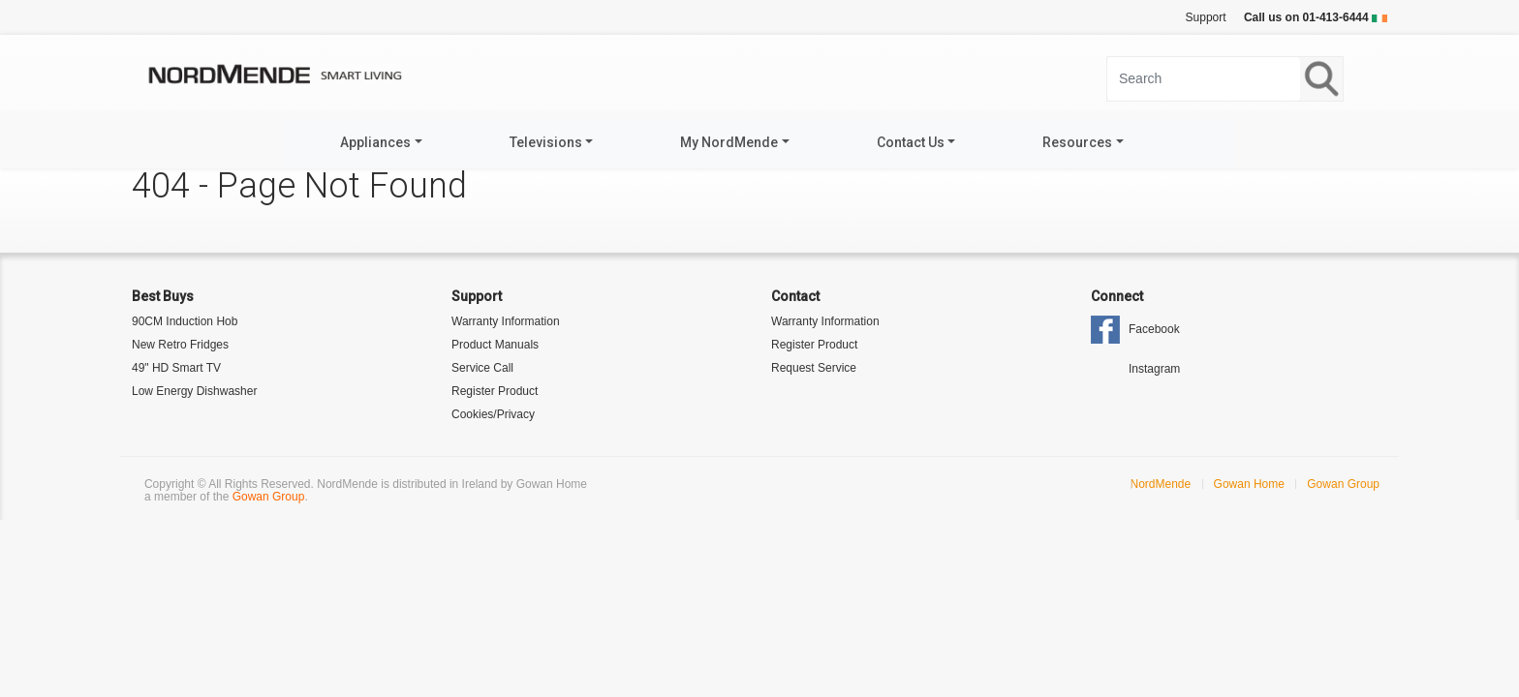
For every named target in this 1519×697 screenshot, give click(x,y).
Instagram (1154, 369)
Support (1206, 17)
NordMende (1161, 484)
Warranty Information (505, 321)
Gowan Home (1249, 484)
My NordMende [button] (729, 142)
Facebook (1154, 329)
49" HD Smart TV (176, 368)
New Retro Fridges (180, 344)
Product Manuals (495, 344)
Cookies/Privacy (493, 414)
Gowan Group (268, 496)
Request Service (813, 368)
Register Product (494, 391)
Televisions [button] (546, 142)
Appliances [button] (375, 142)
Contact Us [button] (911, 142)
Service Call (482, 368)
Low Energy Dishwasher (194, 391)
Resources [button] (1077, 142)
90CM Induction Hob (184, 321)
